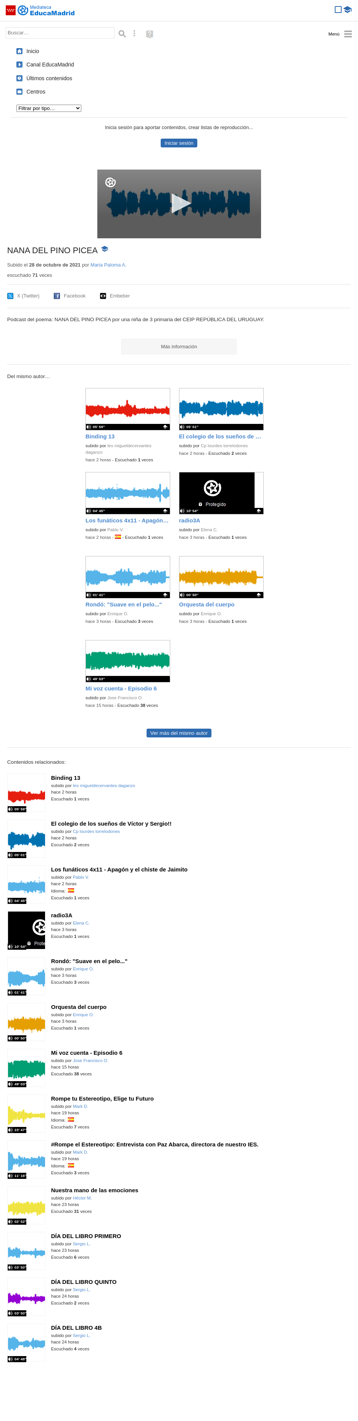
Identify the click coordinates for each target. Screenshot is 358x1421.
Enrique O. (117, 613)
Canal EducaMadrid (50, 64)
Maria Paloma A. (108, 265)
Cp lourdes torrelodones (224, 445)
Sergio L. (81, 1244)
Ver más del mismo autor (179, 733)
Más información (179, 346)
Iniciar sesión (178, 143)
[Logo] (110, 182)
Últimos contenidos (49, 78)
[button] (179, 203)
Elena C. (209, 529)
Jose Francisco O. (125, 697)
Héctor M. (82, 1198)
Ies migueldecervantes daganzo (104, 785)
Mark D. (80, 1106)
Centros (35, 92)
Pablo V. (115, 529)
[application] (179, 204)
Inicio (32, 51)
